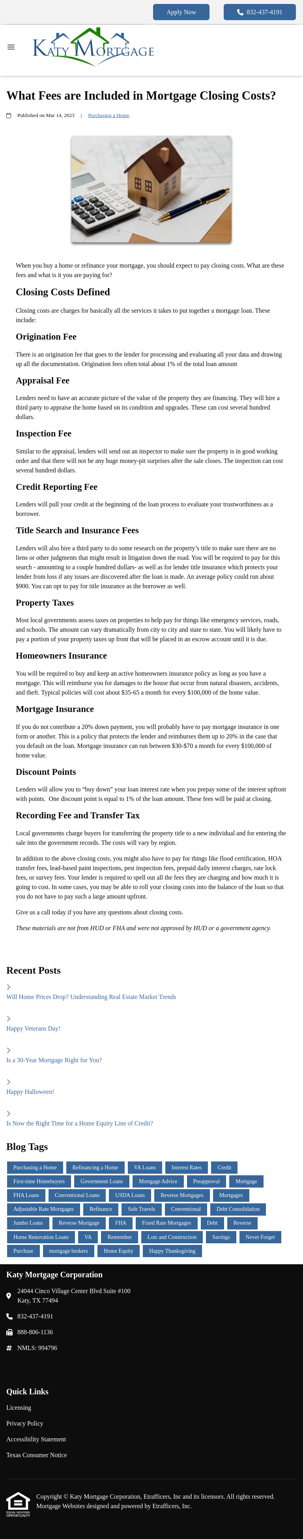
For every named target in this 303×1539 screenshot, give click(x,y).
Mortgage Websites (61, 1506)
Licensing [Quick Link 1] (18, 1407)
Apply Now (181, 12)
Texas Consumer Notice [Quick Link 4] (36, 1455)
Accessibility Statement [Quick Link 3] (36, 1439)
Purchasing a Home (108, 115)
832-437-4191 (259, 12)
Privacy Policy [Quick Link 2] (24, 1423)
